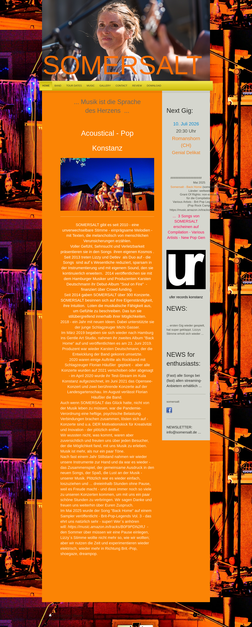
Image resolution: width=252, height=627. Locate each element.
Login (199, 615)
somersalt (172, 401)
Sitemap (78, 615)
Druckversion (60, 615)
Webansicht (195, 619)
